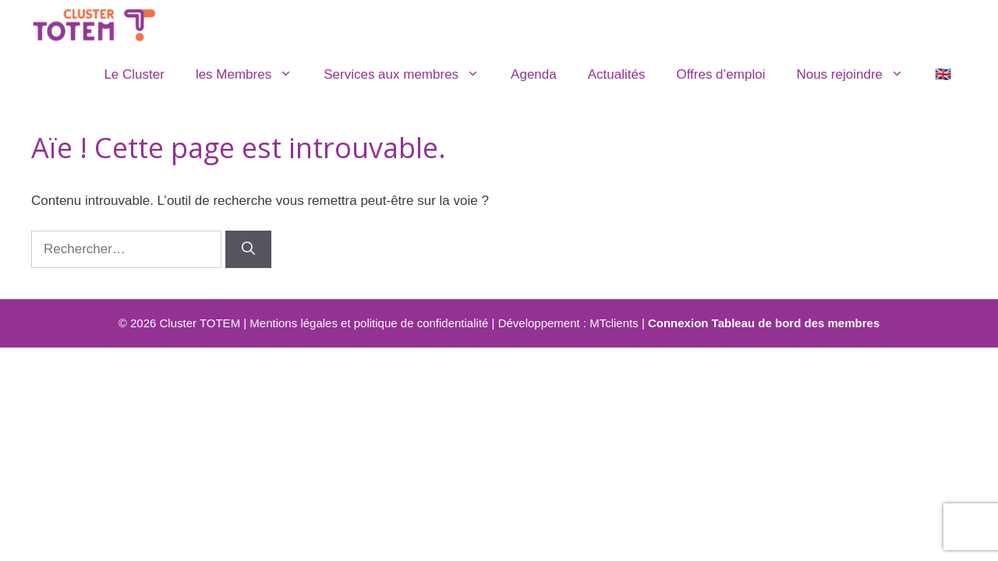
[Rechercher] (248, 249)
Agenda (534, 74)
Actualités (617, 74)
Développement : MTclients (568, 323)
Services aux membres (409, 75)
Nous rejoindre (857, 75)
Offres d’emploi (720, 74)
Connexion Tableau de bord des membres (763, 323)
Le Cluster (134, 74)
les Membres (252, 75)
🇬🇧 (943, 74)
